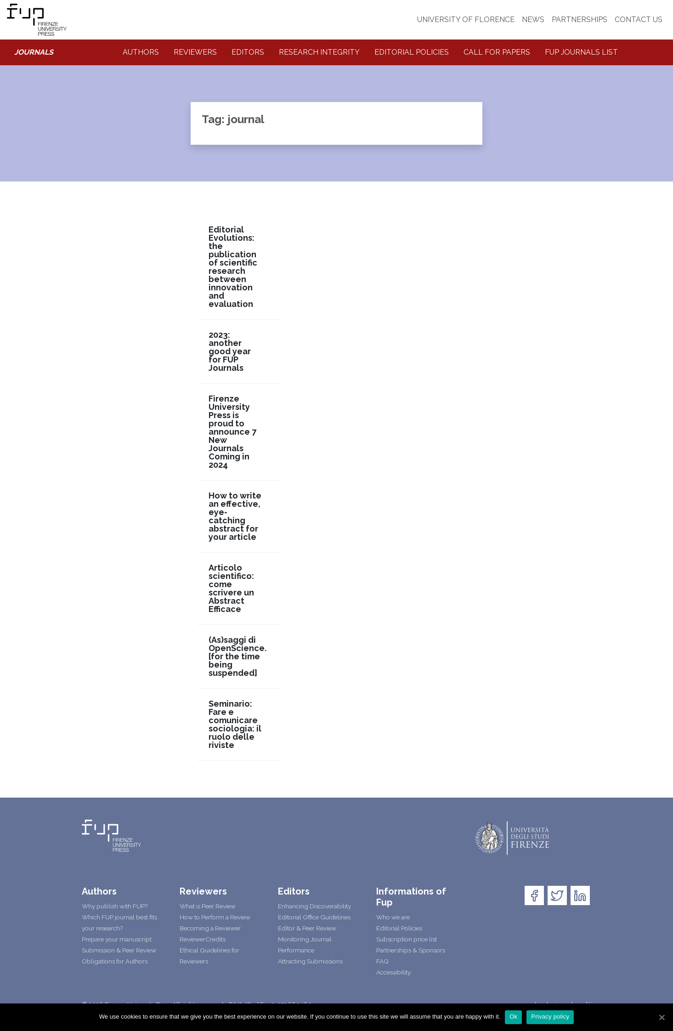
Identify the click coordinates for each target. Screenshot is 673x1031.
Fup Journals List (581, 52)
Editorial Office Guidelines (314, 917)
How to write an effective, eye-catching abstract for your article (235, 516)
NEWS (533, 19)
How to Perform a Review (215, 917)
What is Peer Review (208, 906)
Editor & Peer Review (307, 928)
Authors (141, 52)
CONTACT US (638, 19)
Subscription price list (406, 939)
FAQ (382, 961)
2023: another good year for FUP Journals (230, 351)
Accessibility (393, 972)
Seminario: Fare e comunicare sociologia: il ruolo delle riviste (235, 724)
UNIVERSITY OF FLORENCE (466, 19)
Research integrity (319, 52)
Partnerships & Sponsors (410, 950)
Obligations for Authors (114, 961)
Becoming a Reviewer (210, 928)
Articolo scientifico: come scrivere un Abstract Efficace (231, 588)
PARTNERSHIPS (579, 19)
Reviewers (195, 52)
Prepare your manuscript (117, 939)
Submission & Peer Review (119, 950)
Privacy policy (550, 1016)
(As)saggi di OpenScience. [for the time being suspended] (237, 656)
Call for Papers (497, 52)
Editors (248, 52)
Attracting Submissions (310, 961)
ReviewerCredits (203, 939)
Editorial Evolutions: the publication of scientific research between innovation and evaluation (233, 267)
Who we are (393, 917)
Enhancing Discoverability (314, 906)
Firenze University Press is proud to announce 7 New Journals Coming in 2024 (232, 432)
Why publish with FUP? (114, 906)
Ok (513, 1016)
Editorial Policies (411, 52)
